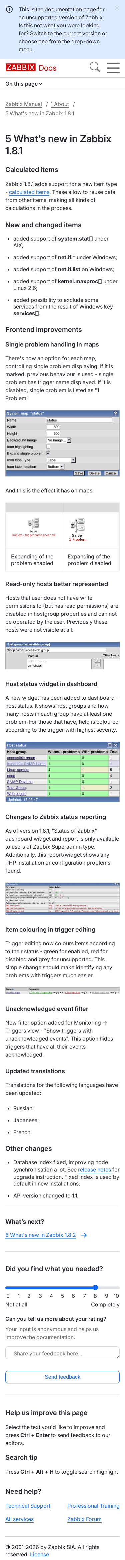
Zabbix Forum (84, 1519)
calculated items (29, 192)
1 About (60, 104)
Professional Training (93, 1505)
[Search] (95, 68)
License (39, 1554)
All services (19, 1519)
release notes (94, 1169)
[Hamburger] (113, 68)
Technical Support (27, 1505)
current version (82, 33)
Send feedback (62, 1377)
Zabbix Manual (23, 104)
